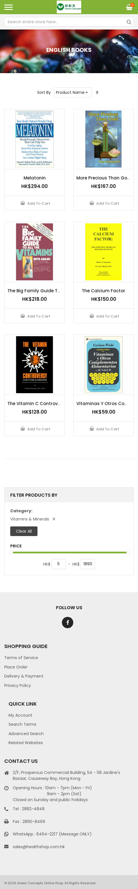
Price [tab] (16, 546)
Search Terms (22, 724)
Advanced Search (26, 733)
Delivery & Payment (23, 676)
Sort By (44, 92)
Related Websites (26, 743)
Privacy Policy (17, 685)
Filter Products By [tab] (33, 495)
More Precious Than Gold (103, 178)
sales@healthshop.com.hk (39, 847)
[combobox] (69, 22)
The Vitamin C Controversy (37, 404)
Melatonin (35, 178)
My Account (20, 715)
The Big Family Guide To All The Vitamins (52, 291)
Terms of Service (21, 658)
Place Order (16, 667)
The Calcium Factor (103, 291)
